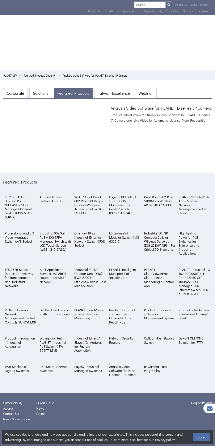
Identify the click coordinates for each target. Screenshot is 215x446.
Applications (131, 11)
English (204, 4)
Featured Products (73, 93)
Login (194, 4)
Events (40, 413)
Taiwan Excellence (114, 93)
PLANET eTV (10, 75)
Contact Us (181, 4)
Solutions (112, 11)
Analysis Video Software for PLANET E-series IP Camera (95, 75)
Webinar (146, 93)
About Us (173, 11)
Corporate (15, 93)
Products (94, 11)
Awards (8, 408)
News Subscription (16, 419)
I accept (201, 437)
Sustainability (153, 11)
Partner (204, 11)
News (40, 408)
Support (189, 11)
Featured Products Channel (40, 75)
